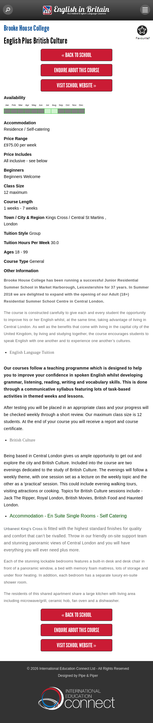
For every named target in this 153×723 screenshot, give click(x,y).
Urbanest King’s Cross (24, 529)
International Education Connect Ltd (67, 669)
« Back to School (76, 54)
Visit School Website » (76, 85)
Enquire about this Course (76, 70)
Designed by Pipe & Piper (78, 676)
